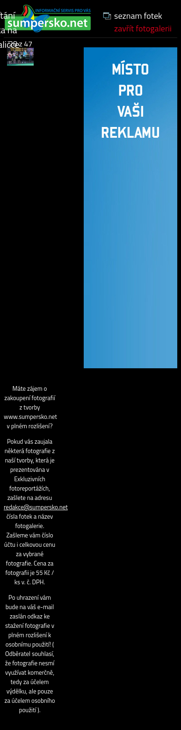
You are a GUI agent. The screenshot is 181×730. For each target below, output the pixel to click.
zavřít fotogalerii (143, 28)
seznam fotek (138, 15)
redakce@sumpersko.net (36, 507)
